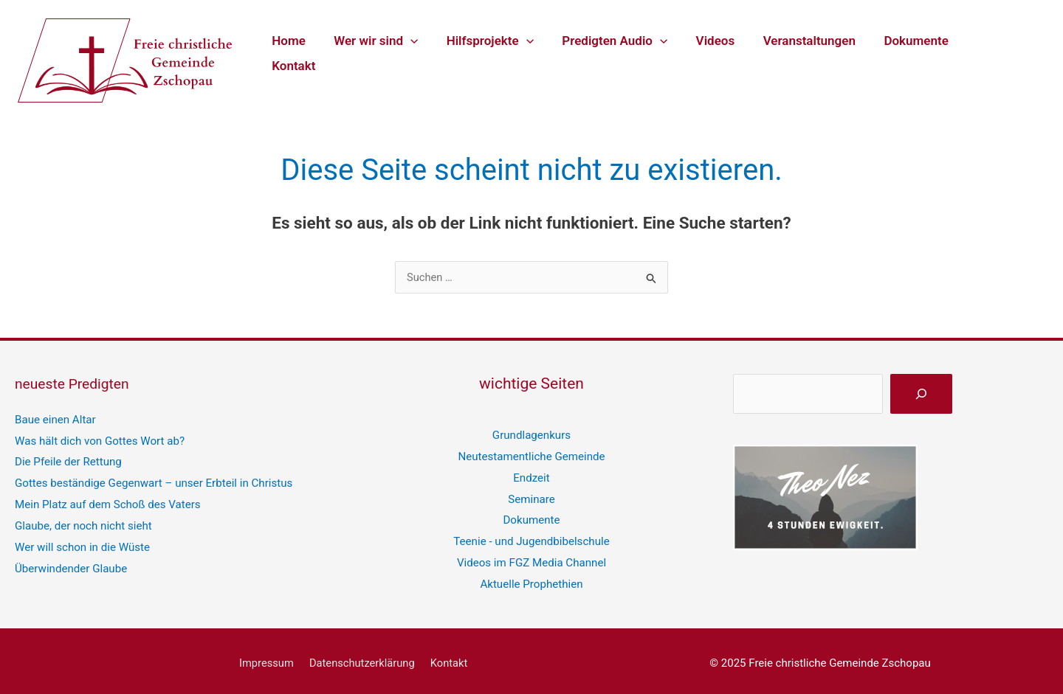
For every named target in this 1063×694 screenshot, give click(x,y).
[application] (418, 53)
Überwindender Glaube (70, 562)
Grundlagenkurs (531, 434)
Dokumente (907, 53)
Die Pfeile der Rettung (68, 459)
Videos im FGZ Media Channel (532, 557)
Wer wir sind (385, 53)
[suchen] (921, 394)
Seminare (531, 496)
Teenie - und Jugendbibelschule (531, 537)
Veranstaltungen (804, 53)
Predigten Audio (617, 53)
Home (300, 53)
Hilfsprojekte (494, 53)
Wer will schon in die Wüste (82, 542)
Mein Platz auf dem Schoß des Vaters (107, 500)
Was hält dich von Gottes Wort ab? (99, 439)
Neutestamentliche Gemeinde (531, 455)
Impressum (269, 657)
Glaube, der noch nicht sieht (83, 521)
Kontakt (987, 53)
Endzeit (531, 475)
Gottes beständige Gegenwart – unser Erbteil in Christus (153, 480)
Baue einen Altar (55, 419)
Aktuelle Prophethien (531, 578)
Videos (714, 53)
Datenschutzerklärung (362, 657)
